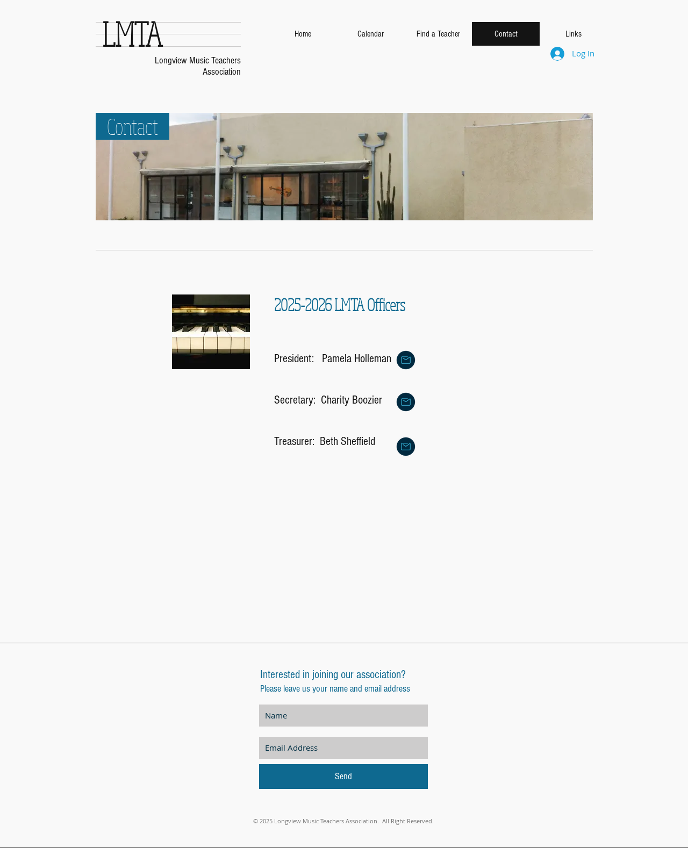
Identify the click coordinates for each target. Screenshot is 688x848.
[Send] (343, 776)
